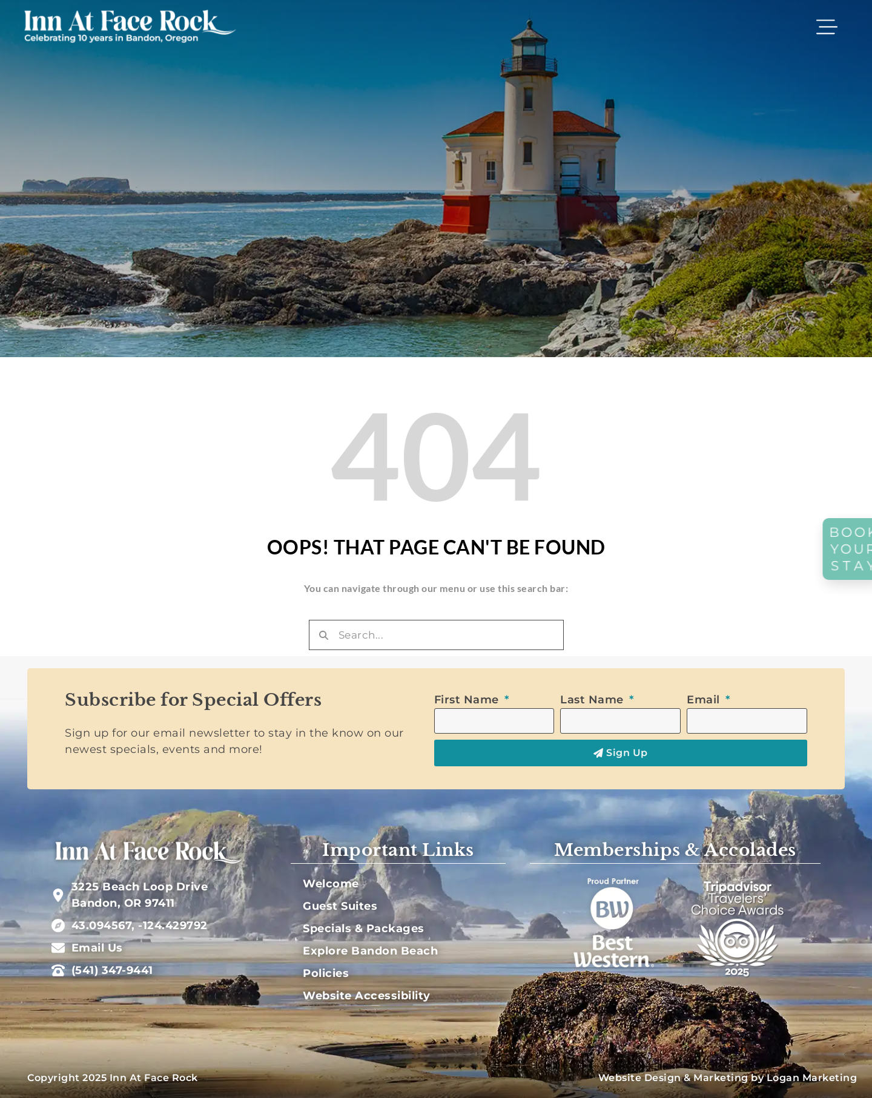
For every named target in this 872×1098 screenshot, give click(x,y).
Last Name (593, 699)
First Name (468, 699)
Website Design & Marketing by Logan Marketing (727, 1077)
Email (705, 699)
